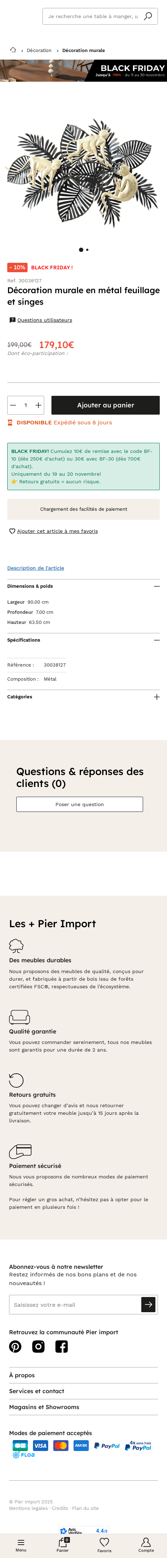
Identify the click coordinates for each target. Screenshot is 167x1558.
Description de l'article (35, 568)
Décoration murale (83, 50)
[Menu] (21, 1546)
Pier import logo (22, 15)
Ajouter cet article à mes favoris (53, 531)
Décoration (39, 50)
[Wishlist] (104, 1545)
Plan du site (85, 1508)
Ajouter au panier (105, 405)
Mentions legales (28, 1508)
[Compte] (146, 1545)
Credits (60, 1508)
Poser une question (79, 804)
